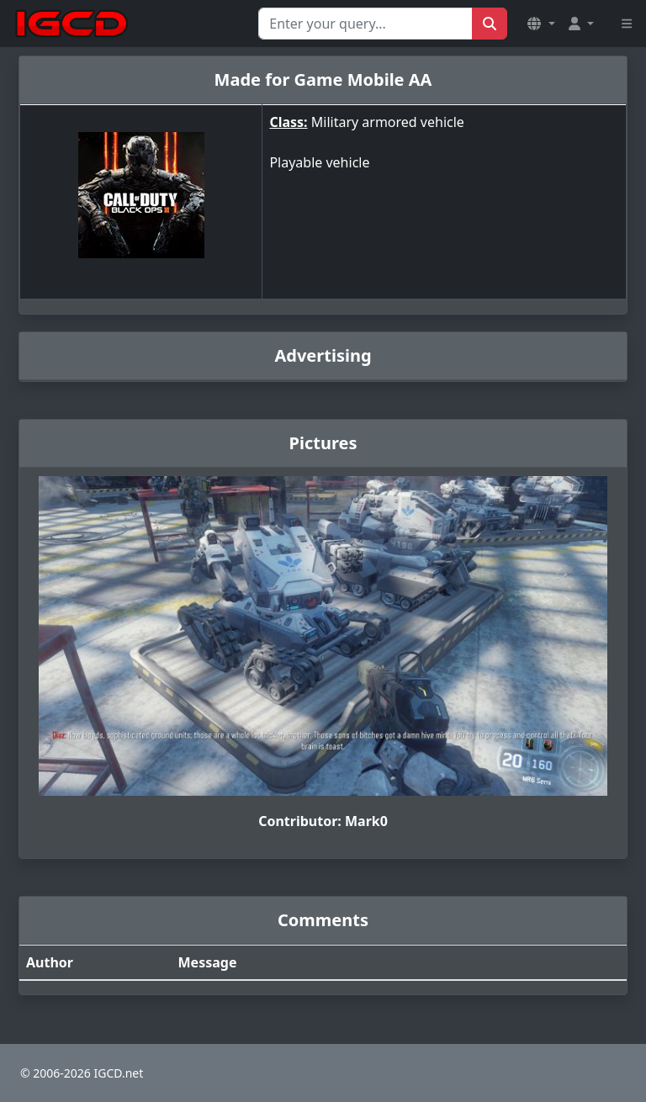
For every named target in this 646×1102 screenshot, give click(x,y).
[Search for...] (365, 24)
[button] (541, 23)
